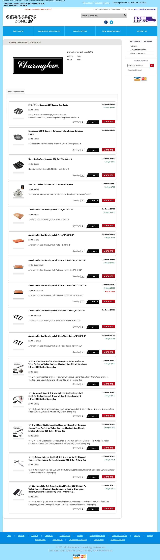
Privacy (80, 536)
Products (21, 536)
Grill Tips (137, 536)
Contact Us (142, 31)
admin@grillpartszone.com (145, 9)
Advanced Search (135, 70)
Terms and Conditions (119, 536)
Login (107, 3)
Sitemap (150, 536)
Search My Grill (65, 536)
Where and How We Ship (78, 540)
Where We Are (40, 540)
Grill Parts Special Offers (138, 50)
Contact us (49, 536)
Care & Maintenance (111, 31)
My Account (88, 3)
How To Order (99, 540)
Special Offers (80, 31)
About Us (34, 536)
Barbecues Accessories (49, 31)
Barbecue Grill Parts (118, 540)
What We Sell (58, 540)
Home (9, 536)
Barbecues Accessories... (139, 53)
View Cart (98, 3)
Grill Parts (18, 31)
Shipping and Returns (97, 536)
